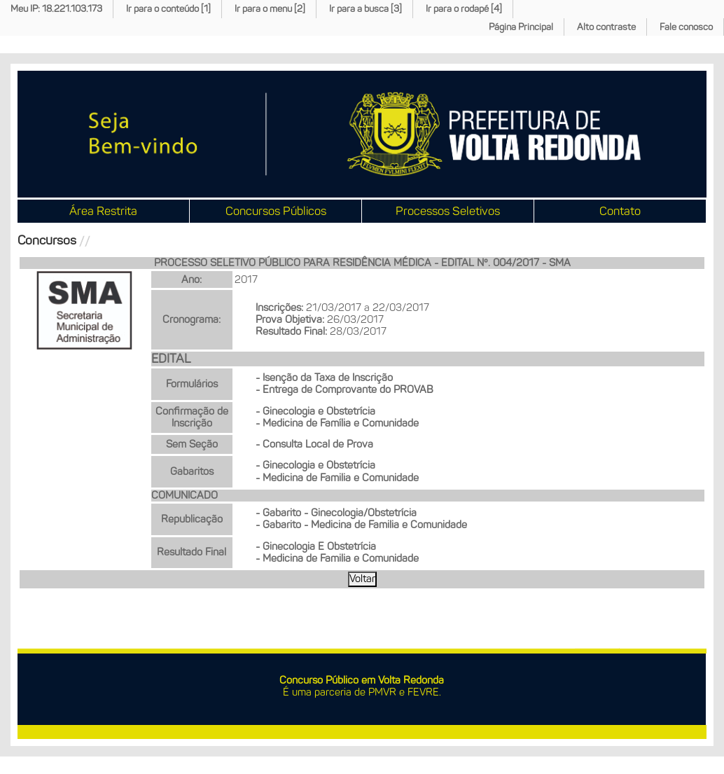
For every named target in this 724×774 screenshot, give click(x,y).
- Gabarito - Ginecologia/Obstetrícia (336, 512)
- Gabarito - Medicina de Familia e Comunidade (361, 524)
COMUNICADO (184, 495)
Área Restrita (103, 211)
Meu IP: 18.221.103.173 (56, 9)
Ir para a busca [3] (365, 9)
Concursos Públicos (275, 211)
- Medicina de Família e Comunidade (337, 423)
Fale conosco (686, 27)
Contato (620, 211)
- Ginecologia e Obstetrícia (315, 411)
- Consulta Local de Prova (314, 444)
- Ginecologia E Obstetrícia (316, 546)
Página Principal (521, 27)
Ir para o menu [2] (270, 9)
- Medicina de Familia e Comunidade (337, 477)
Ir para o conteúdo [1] (168, 9)
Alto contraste (606, 27)
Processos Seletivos (448, 211)
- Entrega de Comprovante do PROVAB (344, 389)
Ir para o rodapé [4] (464, 9)
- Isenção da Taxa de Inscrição (324, 377)
